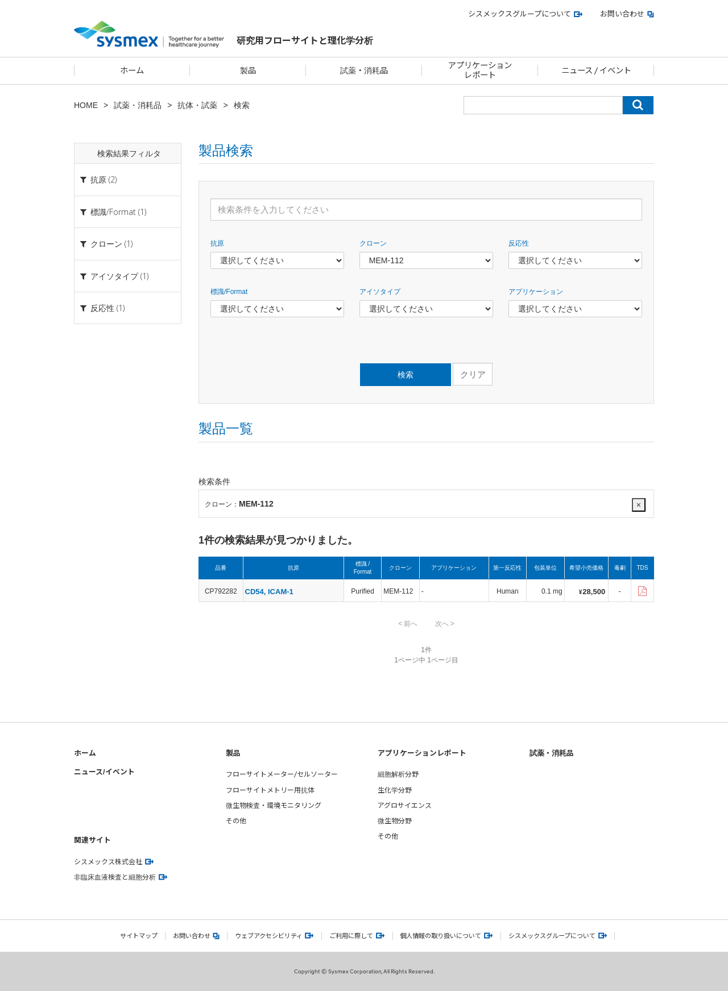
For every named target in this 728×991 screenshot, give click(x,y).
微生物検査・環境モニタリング (273, 805)
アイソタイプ (379, 292)
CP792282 (221, 591)
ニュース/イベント (104, 771)
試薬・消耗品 (138, 105)
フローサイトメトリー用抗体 (270, 790)
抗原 (217, 243)
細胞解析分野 (398, 774)
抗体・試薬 (197, 105)
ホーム (85, 752)
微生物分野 (395, 820)
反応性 (518, 243)
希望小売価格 (586, 568)
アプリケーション (535, 292)
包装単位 (545, 568)
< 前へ (407, 624)
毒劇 (620, 568)
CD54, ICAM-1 (269, 591)
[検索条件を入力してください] (426, 209)
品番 (220, 568)
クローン (373, 243)
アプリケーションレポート (422, 752)
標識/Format (228, 292)
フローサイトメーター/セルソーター (282, 774)
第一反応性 (507, 568)
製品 (233, 752)
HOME (86, 105)
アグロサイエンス (405, 805)
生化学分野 (395, 790)
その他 (236, 820)
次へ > (444, 624)
